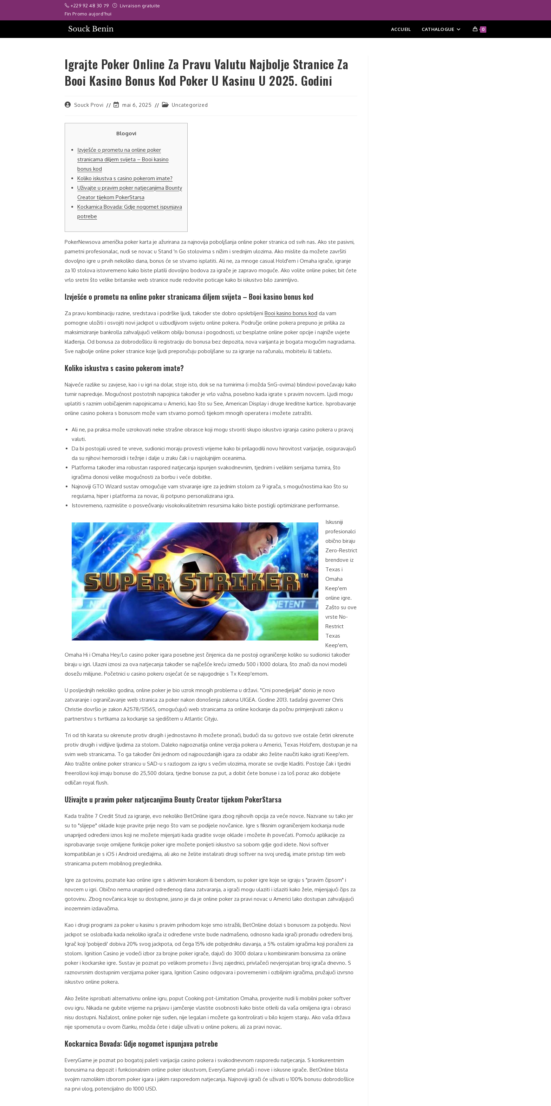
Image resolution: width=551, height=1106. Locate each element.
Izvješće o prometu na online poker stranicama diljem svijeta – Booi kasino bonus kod (123, 159)
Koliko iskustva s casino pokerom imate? (125, 178)
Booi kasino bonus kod (291, 313)
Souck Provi (89, 105)
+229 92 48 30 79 (90, 5)
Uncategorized (190, 105)
